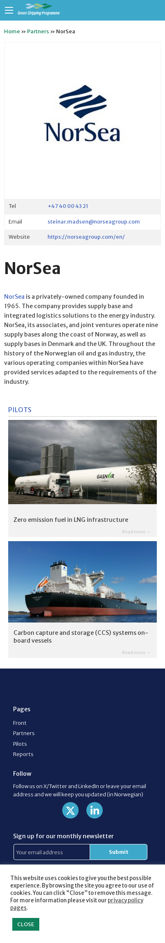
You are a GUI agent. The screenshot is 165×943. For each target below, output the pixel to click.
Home (12, 31)
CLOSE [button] (25, 924)
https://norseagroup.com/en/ (86, 236)
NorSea (14, 296)
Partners (38, 31)
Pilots (20, 743)
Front (20, 722)
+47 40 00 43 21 (67, 206)
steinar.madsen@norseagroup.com (93, 221)
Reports (23, 754)
